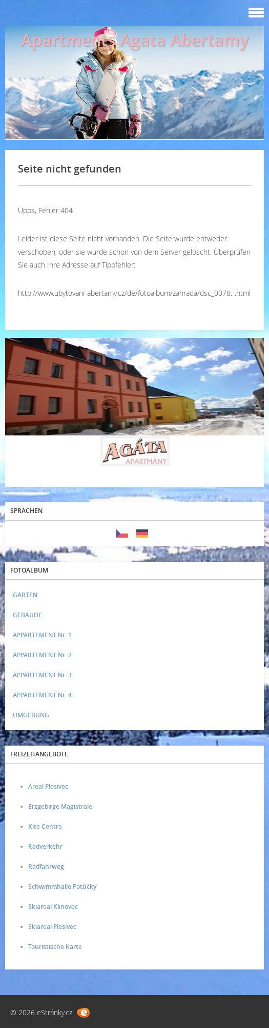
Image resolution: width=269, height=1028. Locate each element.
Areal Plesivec (48, 786)
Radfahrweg (46, 866)
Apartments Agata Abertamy (135, 40)
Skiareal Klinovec (53, 906)
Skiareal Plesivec (52, 926)
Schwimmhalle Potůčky (62, 886)
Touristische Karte (55, 946)
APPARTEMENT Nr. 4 (42, 695)
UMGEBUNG (31, 715)
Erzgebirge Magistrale (60, 806)
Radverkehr (45, 846)
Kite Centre (45, 826)
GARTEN (25, 595)
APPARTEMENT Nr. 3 (42, 675)
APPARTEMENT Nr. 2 (42, 655)
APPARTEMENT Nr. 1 (42, 635)
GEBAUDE (27, 615)
